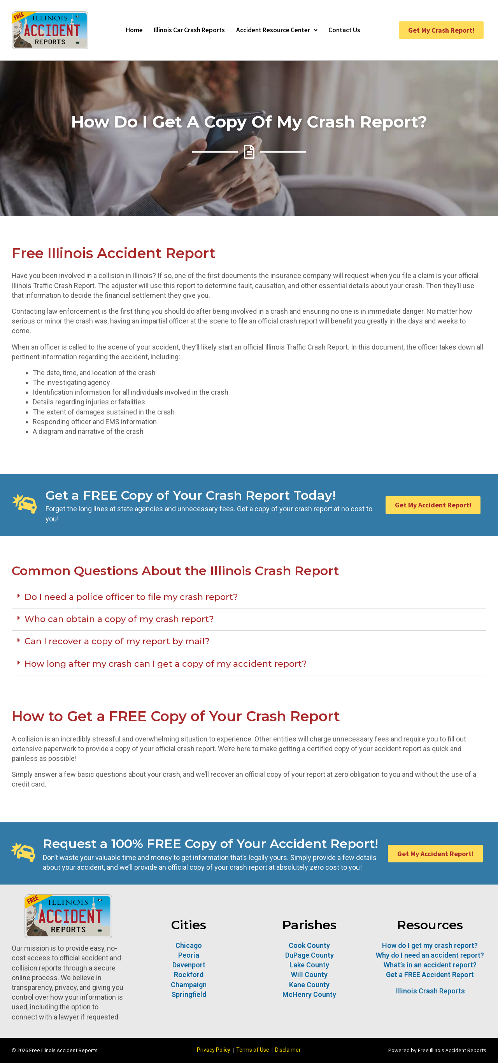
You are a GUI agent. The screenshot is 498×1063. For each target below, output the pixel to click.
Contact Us (350, 30)
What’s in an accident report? (430, 965)
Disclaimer (288, 1050)
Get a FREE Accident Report (430, 974)
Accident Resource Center (278, 30)
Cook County (309, 945)
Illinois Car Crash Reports (185, 30)
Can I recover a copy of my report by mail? (117, 641)
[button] (249, 597)
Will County (309, 974)
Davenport (188, 965)
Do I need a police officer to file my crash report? (131, 597)
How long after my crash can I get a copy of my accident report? (166, 664)
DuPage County (309, 955)
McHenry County (309, 994)
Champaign (189, 985)
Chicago (188, 945)
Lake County (309, 965)
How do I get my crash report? (430, 945)
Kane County (309, 985)
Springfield (189, 994)
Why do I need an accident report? (430, 955)
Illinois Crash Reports (430, 991)
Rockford (188, 974)
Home (128, 30)
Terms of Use (252, 1050)
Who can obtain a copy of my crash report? (119, 619)
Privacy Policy (213, 1050)
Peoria (188, 955)
